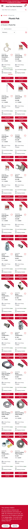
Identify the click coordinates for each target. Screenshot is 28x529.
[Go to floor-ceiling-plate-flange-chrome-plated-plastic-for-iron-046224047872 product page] (20, 418)
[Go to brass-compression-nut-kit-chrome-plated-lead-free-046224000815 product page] (7, 458)
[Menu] (2, 6)
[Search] (26, 9)
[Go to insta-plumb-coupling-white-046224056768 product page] (7, 181)
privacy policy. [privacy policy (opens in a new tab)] (8, 517)
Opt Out (15, 526)
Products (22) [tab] (5, 22)
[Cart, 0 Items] (25, 6)
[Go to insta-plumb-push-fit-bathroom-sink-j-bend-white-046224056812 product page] (7, 142)
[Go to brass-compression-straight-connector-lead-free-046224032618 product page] (20, 260)
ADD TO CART (7, 117)
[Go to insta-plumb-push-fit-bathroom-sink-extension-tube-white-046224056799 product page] (20, 221)
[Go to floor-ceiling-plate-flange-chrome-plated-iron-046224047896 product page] (7, 379)
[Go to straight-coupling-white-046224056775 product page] (20, 142)
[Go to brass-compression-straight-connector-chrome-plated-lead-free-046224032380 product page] (7, 339)
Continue (5, 526)
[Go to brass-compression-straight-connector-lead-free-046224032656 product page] (20, 379)
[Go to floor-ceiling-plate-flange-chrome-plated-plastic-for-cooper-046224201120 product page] (20, 458)
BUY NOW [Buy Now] (7, 120)
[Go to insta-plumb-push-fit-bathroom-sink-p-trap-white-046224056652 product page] (20, 102)
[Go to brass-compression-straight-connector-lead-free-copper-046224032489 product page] (7, 260)
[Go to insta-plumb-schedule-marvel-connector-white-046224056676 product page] (20, 62)
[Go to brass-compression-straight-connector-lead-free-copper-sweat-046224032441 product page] (20, 339)
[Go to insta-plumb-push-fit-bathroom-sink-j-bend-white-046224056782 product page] (7, 221)
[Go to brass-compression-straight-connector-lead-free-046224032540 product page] (7, 300)
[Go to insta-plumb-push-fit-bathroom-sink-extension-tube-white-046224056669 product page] (7, 102)
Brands (5, 15)
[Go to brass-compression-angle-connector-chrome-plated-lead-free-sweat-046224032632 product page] (20, 181)
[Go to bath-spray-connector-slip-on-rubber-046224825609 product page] (7, 62)
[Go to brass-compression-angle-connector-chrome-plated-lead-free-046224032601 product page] (20, 300)
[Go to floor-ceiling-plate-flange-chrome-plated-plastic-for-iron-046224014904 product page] (7, 418)
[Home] (1, 15)
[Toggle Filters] (26, 32)
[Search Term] (14, 9)
